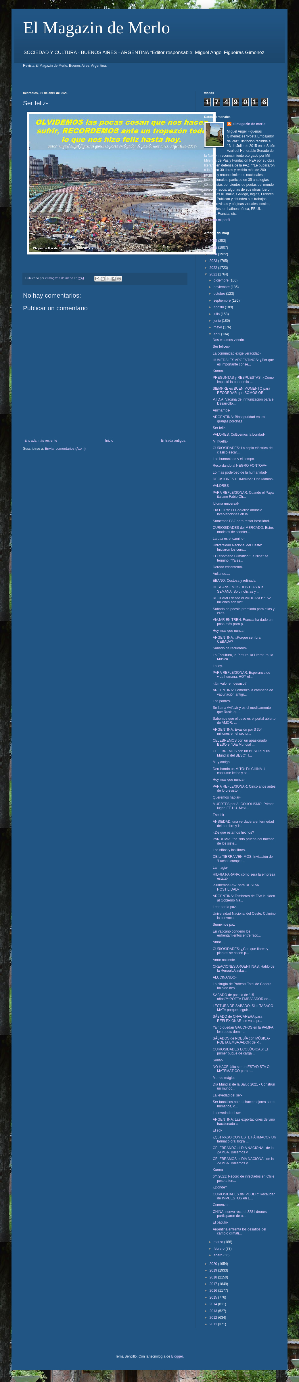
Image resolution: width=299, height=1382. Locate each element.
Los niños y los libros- (229, 850)
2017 (214, 1284)
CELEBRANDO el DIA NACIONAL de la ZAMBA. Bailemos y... (243, 1150)
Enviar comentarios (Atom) (65, 449)
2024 (214, 254)
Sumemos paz (224, 924)
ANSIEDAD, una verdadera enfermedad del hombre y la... (243, 824)
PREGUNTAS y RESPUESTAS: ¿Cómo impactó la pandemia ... (243, 380)
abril (217, 334)
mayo (218, 327)
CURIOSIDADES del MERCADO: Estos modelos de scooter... (243, 530)
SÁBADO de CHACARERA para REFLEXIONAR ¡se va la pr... (237, 1019)
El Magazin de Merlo (96, 27)
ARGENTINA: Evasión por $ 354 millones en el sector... (237, 732)
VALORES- (221, 486)
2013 (214, 1311)
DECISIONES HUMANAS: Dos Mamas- (243, 479)
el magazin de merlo (249, 124)
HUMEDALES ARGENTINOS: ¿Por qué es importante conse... (243, 362)
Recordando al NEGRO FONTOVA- (240, 466)
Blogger (177, 1356)
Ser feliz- (219, 428)
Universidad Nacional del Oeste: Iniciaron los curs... (237, 547)
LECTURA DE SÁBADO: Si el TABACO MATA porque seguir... (243, 1008)
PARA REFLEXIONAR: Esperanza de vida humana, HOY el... (241, 675)
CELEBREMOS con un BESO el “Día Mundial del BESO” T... (241, 753)
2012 (214, 1318)
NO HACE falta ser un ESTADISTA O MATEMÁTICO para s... (241, 1069)
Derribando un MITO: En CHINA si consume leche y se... (239, 771)
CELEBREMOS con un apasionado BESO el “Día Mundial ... (240, 742)
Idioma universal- (226, 503)
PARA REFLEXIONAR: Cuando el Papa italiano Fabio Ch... (243, 495)
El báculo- (220, 1222)
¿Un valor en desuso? (229, 684)
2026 (214, 241)
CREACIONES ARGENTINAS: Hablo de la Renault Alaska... (244, 968)
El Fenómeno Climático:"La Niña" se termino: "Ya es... (240, 558)
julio (217, 314)
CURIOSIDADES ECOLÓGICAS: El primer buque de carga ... (240, 1051)
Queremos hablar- (227, 797)
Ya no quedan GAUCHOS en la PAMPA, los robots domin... (243, 1029)
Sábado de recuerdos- (230, 648)
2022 (214, 268)
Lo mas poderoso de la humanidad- (240, 472)
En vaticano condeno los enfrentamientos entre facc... (237, 933)
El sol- (217, 1130)
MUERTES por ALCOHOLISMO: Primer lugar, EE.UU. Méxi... (243, 806)
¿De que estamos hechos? (233, 832)
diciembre (221, 280)
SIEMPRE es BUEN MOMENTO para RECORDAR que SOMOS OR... (241, 390)
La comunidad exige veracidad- (237, 353)
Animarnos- (221, 410)
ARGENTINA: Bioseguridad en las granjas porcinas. (239, 419)
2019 (214, 1270)
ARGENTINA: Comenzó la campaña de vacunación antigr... (243, 692)
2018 (214, 1277)
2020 (214, 1264)
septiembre (223, 300)
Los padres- (222, 701)
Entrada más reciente (40, 441)
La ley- (218, 666)
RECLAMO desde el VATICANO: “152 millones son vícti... (242, 600)
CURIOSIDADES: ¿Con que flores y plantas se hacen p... (240, 951)
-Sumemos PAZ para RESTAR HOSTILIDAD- (236, 887)
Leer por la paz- (225, 907)
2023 (214, 261)
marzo (219, 1242)
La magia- (220, 868)
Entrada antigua (173, 441)
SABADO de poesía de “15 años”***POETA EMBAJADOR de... (242, 997)
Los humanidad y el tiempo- (234, 459)
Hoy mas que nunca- (229, 631)
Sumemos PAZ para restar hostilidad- (241, 521)
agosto (219, 307)
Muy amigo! (222, 762)
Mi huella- (220, 441)
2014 (214, 1304)
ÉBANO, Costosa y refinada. (234, 581)
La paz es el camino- (229, 539)
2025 (214, 248)
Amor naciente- (224, 960)
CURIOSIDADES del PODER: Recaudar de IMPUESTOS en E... (244, 1196)
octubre (220, 294)
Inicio (109, 441)
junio (218, 321)
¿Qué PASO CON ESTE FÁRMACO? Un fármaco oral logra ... (244, 1139)
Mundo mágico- (225, 1078)
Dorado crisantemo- (228, 567)
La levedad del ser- (227, 1095)
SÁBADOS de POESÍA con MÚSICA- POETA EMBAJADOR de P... (241, 1040)
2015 (214, 1297)
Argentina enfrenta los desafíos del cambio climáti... (239, 1231)
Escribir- (219, 815)
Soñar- (218, 1060)
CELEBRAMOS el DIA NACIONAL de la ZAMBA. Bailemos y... (243, 1161)
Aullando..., (221, 574)
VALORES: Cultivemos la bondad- (239, 434)
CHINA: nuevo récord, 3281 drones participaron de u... (240, 1214)
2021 (214, 274)
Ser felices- (221, 346)
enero (218, 1255)
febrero (219, 1249)
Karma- (218, 371)
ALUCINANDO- (225, 977)
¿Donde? (220, 1187)
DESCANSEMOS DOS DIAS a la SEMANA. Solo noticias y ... (238, 589)
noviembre (222, 287)
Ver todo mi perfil (217, 220)
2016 (214, 1291)
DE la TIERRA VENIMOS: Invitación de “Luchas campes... (243, 859)
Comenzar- (221, 1205)
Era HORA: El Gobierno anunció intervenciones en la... (237, 512)
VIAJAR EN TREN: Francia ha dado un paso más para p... (243, 622)
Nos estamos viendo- (229, 340)
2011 (214, 1324)
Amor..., (219, 942)
